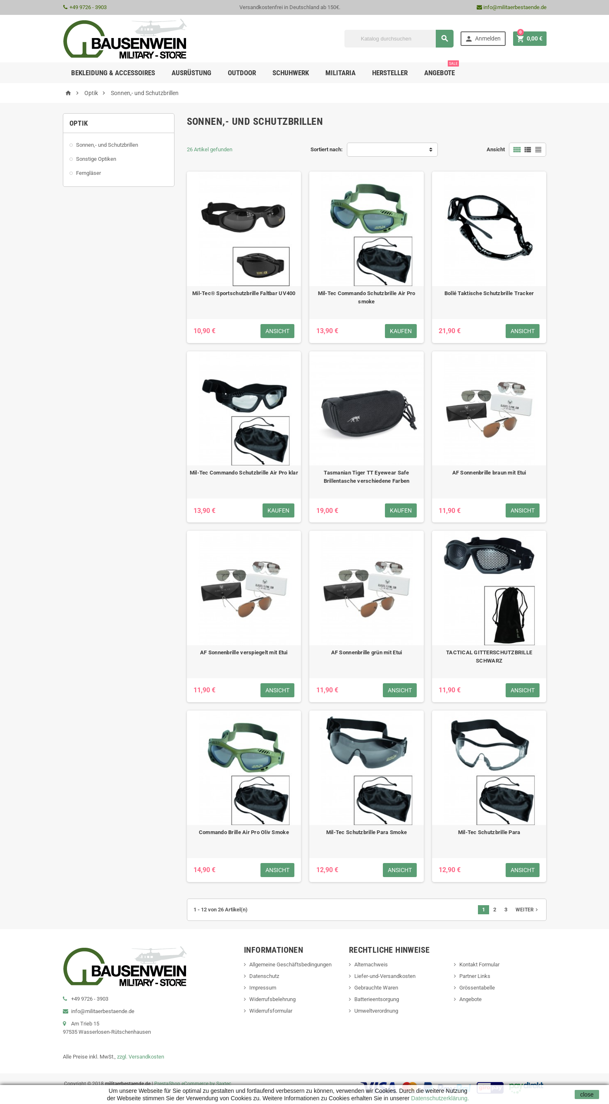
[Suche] (399, 39)
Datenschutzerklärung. (439, 1098)
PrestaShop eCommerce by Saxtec (192, 1084)
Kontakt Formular (479, 964)
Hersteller (390, 73)
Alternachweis (371, 964)
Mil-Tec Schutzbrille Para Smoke (366, 832)
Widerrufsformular (270, 1011)
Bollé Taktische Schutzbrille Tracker (489, 293)
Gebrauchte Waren (376, 988)
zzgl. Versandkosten (140, 1057)
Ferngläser (88, 173)
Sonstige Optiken (96, 159)
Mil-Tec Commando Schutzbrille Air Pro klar (244, 473)
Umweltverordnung (376, 1011)
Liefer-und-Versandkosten (385, 976)
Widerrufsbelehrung (272, 999)
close (587, 1094)
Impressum (262, 988)
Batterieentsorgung (376, 999)
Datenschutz (264, 976)
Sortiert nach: (326, 149)
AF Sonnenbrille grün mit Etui (366, 652)
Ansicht (496, 149)
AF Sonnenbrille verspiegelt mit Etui (244, 652)
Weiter (528, 910)
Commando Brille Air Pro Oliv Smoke (244, 832)
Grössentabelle (477, 988)
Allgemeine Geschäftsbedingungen (290, 964)
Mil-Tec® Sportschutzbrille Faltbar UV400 (244, 293)
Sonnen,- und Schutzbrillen (107, 145)
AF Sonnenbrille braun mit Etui (489, 473)
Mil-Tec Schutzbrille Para (489, 832)
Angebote (441, 69)
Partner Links (474, 976)
